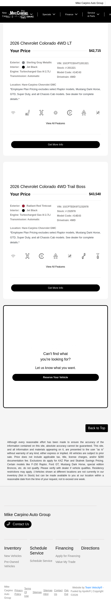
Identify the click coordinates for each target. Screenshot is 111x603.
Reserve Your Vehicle (55, 377)
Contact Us (18, 524)
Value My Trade (66, 562)
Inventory (12, 548)
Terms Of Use (27, 592)
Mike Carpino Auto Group (8, 592)
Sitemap (37, 592)
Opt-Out (66, 592)
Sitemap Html (47, 592)
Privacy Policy (18, 592)
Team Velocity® (93, 587)
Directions (90, 548)
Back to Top (96, 428)
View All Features (55, 123)
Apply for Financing (68, 556)
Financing (65, 548)
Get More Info (55, 144)
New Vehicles (12, 556)
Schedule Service (41, 560)
